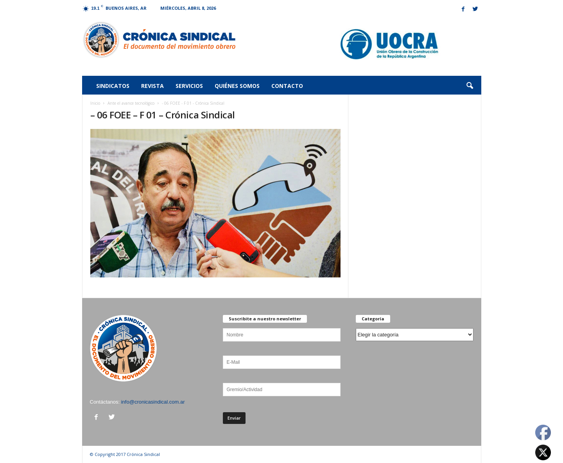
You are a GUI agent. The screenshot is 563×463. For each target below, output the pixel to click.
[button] (469, 86)
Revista (152, 85)
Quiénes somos (237, 85)
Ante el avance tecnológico (131, 103)
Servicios (189, 85)
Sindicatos (112, 85)
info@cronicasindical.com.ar (153, 402)
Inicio (95, 103)
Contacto (287, 85)
